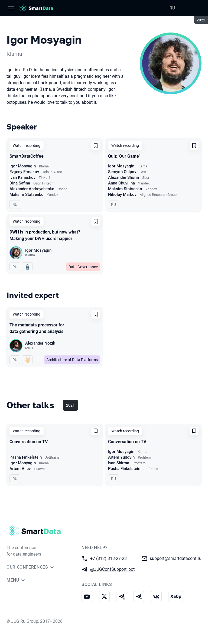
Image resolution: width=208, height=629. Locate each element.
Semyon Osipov (122, 172)
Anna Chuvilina (121, 183)
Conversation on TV (28, 441)
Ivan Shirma (118, 463)
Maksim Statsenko (26, 194)
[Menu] (10, 8)
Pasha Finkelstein (25, 457)
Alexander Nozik (40, 343)
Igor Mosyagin (22, 166)
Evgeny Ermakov (24, 172)
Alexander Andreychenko (31, 189)
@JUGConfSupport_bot (112, 569)
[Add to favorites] (95, 145)
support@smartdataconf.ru (176, 558)
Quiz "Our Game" (124, 156)
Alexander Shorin (123, 177)
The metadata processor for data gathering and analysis (36, 328)
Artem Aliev (20, 468)
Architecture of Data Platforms (72, 360)
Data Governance (83, 267)
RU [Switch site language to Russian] (172, 8)
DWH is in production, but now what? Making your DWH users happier (44, 235)
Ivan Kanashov (22, 177)
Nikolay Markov (122, 194)
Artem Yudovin (121, 457)
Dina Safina (19, 183)
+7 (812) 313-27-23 (108, 558)
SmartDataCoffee (26, 156)
